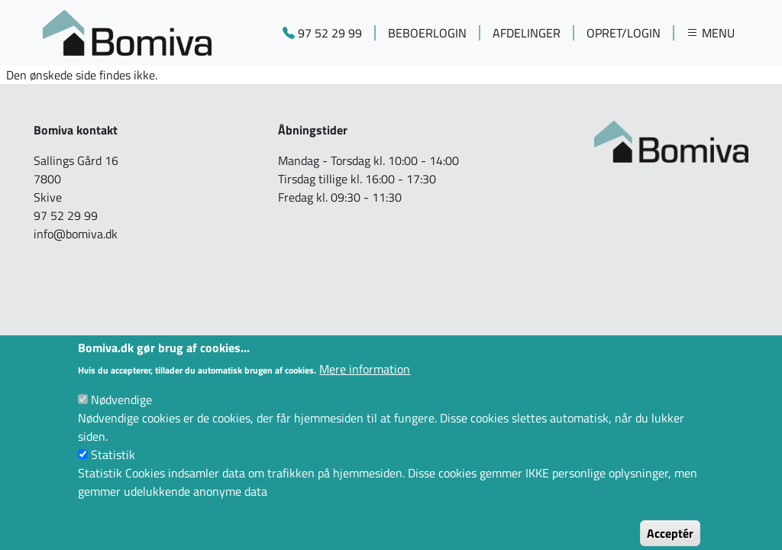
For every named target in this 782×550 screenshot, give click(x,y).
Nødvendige (121, 414)
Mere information (364, 383)
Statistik (113, 469)
